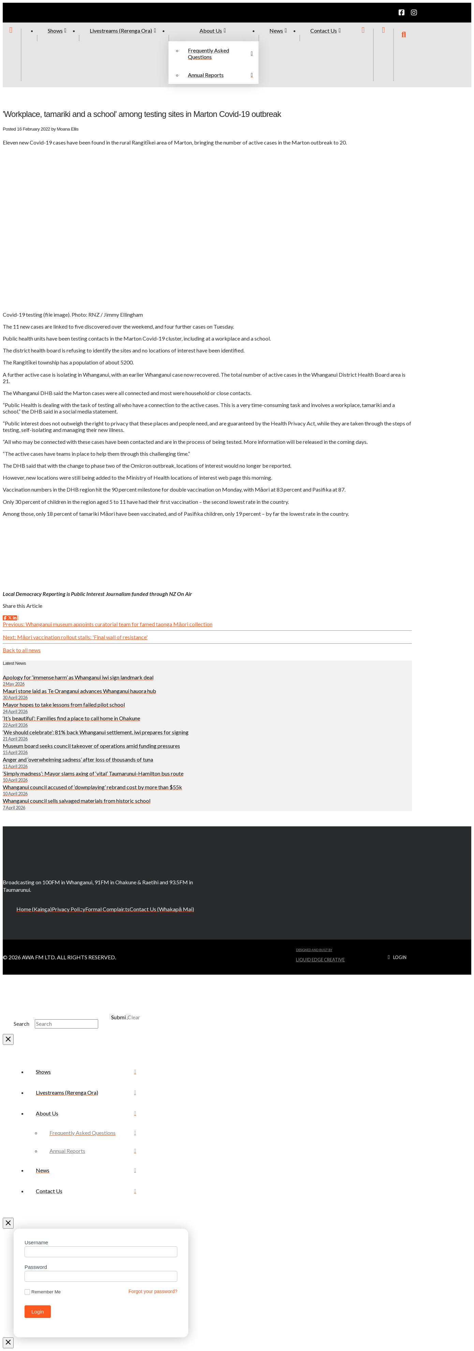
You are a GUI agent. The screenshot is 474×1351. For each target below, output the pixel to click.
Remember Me (43, 1292)
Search (21, 1023)
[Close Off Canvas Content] (8, 1223)
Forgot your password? (153, 1291)
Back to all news (22, 650)
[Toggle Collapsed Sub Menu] (86, 1113)
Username (36, 1242)
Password (36, 1267)
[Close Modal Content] (8, 1039)
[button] (404, 55)
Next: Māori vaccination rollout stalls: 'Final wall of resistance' (75, 637)
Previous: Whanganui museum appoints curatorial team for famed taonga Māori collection (107, 624)
